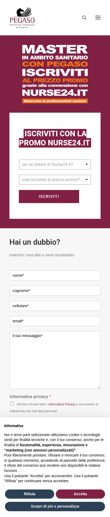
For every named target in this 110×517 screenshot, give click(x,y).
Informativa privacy (30, 396)
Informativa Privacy (61, 404)
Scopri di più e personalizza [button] (55, 506)
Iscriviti (49, 196)
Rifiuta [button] (29, 494)
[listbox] (55, 165)
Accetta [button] (80, 494)
